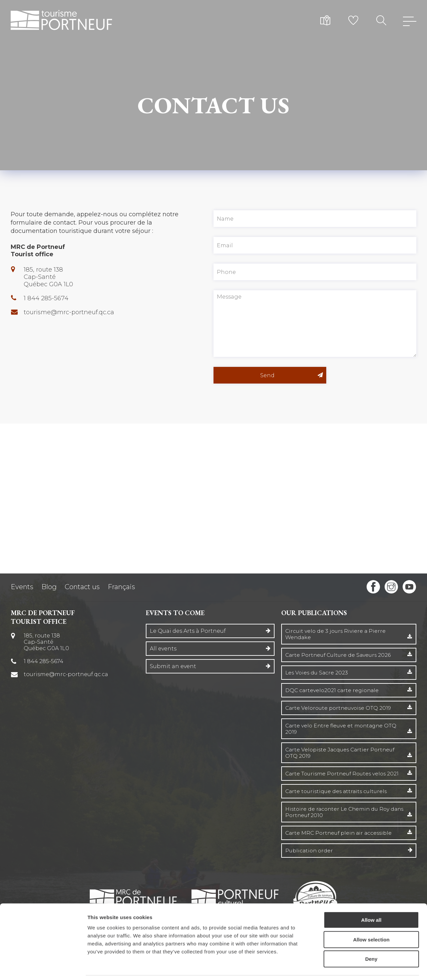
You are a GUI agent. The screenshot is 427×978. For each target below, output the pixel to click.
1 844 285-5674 (46, 298)
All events (163, 648)
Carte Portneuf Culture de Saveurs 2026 (340, 655)
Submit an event (173, 666)
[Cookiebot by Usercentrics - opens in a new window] (43, 965)
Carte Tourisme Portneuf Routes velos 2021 (344, 773)
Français (121, 587)
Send (283, 375)
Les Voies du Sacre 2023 (317, 672)
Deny (371, 935)
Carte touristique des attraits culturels (338, 791)
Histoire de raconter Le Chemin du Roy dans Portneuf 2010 (339, 812)
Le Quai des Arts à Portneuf (188, 631)
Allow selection (371, 916)
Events (22, 587)
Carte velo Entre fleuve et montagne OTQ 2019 (342, 728)
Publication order (310, 850)
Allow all (371, 896)
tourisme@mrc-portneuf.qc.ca (69, 312)
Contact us (82, 587)
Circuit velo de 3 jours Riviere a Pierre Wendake (336, 634)
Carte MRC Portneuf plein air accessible (341, 833)
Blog (49, 587)
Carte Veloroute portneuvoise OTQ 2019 (340, 708)
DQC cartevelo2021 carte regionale (333, 690)
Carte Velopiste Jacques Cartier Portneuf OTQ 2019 (342, 752)
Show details (350, 965)
